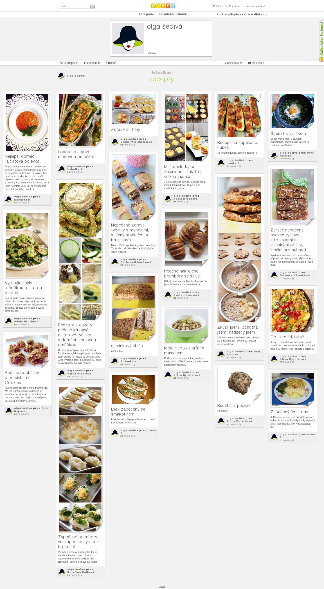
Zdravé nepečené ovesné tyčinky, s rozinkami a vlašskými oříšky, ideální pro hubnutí (288, 240)
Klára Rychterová (293, 359)
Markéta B (22, 199)
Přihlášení (218, 6)
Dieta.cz (163, 5)
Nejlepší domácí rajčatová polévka (22, 159)
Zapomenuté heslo (256, 6)
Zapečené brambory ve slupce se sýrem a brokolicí (78, 541)
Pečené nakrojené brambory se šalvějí (183, 273)
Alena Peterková (239, 421)
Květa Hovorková (186, 295)
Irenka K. (234, 163)
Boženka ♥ (128, 361)
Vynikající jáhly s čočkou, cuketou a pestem (25, 287)
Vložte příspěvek (230, 14)
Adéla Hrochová (185, 198)
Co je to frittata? (287, 337)
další (162, 587)
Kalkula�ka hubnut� (321, 41)
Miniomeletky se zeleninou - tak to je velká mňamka (184, 171)
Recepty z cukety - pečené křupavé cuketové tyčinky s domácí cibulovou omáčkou (77, 335)
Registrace (235, 6)
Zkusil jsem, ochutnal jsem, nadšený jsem (238, 330)
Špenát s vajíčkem (288, 133)
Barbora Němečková (135, 262)
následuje (256, 63)
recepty (23, 202)
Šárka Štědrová (79, 373)
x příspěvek (69, 63)
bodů (111, 63)
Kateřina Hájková (80, 572)
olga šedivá (76, 75)
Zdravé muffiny (125, 129)
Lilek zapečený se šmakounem (128, 411)
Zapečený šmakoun (289, 411)
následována (234, 63)
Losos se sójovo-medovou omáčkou (77, 154)
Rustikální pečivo (233, 405)
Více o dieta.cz (255, 14)
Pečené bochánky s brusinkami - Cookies (22, 377)
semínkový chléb (127, 345)
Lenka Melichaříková (136, 141)
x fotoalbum (92, 63)
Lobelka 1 (74, 169)
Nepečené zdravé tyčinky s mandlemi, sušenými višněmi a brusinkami (130, 232)
